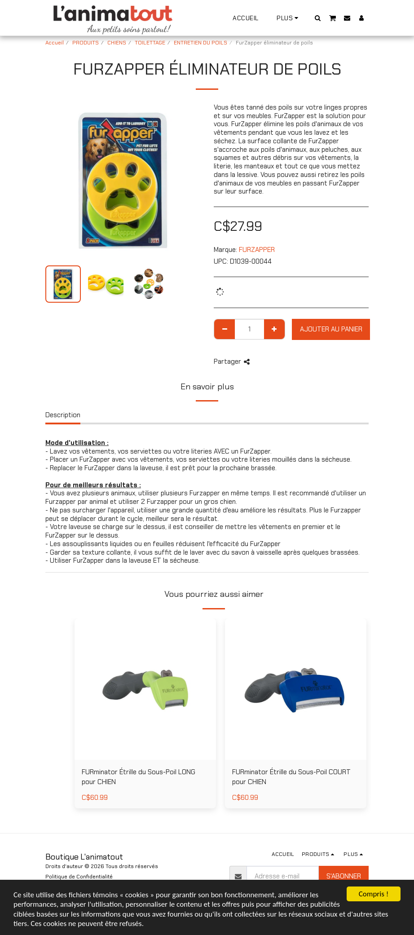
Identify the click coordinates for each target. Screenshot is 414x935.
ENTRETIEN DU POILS (200, 42)
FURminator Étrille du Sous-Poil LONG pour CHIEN (138, 777)
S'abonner (343, 876)
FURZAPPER (257, 249)
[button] (318, 17)
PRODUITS (85, 42)
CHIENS (116, 42)
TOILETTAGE (150, 42)
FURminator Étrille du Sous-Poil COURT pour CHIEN (291, 777)
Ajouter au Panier (331, 329)
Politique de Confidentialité (79, 876)
